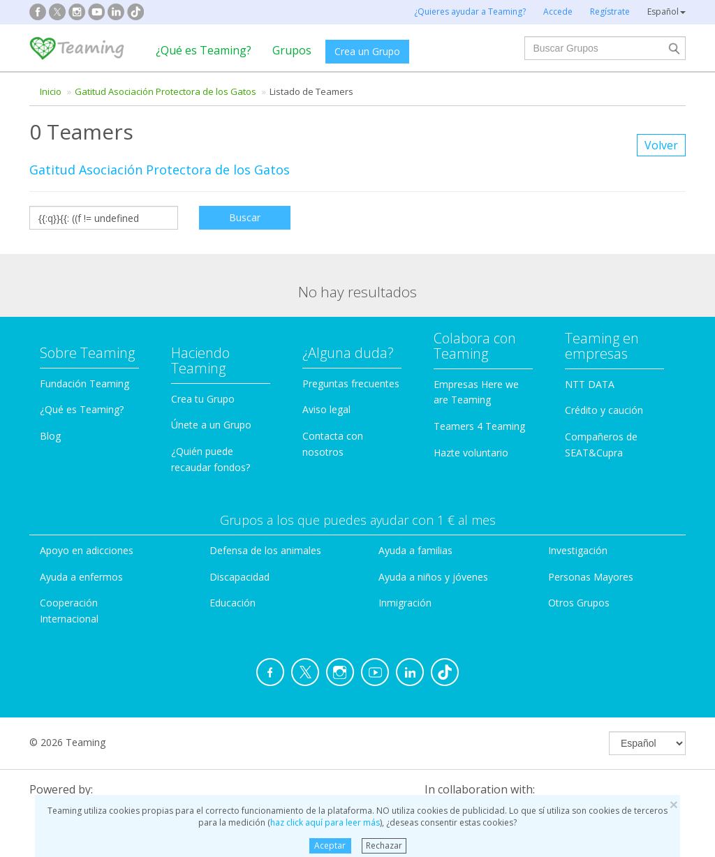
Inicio (50, 91)
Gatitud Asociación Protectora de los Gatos (165, 91)
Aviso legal (326, 409)
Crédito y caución (604, 410)
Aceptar (330, 845)
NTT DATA (589, 384)
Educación (232, 602)
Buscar (244, 217)
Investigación (577, 550)
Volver (661, 145)
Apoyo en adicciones (86, 550)
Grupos (291, 50)
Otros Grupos (579, 602)
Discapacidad (239, 576)
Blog (50, 435)
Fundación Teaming (84, 383)
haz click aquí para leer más (325, 822)
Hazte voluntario (471, 452)
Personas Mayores (590, 576)
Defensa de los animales (265, 550)
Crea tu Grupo (203, 398)
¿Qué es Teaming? (203, 50)
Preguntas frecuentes (350, 383)
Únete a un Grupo (211, 424)
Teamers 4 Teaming (479, 426)
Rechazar (384, 845)
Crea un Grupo (367, 51)
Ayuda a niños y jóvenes (433, 576)
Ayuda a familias (415, 550)
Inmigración (405, 602)
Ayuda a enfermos (81, 576)
